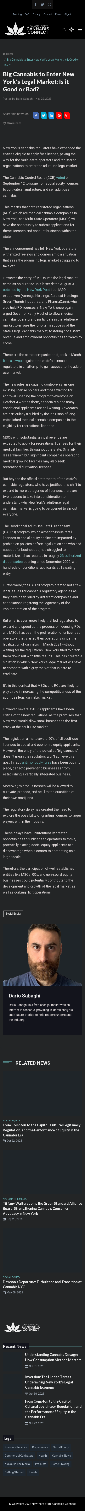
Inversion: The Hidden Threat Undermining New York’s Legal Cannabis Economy (49, 1382)
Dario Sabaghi (24, 98)
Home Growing (61, 1464)
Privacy (36, 14)
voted (60, 178)
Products (40, 1464)
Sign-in (68, 14)
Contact (47, 14)
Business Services (16, 1447)
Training (17, 14)
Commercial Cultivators (19, 1455)
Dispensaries (40, 1447)
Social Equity (13, 913)
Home (10, 53)
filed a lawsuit (13, 361)
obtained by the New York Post (26, 290)
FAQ (27, 14)
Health (43, 1455)
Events (33, 1472)
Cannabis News (61, 1455)
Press (58, 14)
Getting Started (14, 1472)
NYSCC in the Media (17, 1464)
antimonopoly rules (36, 762)
